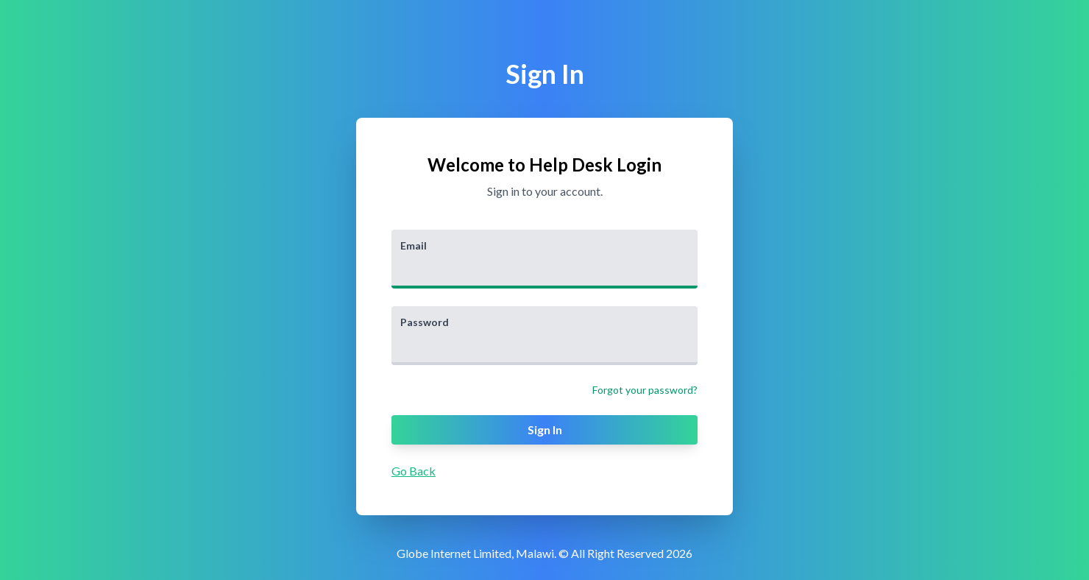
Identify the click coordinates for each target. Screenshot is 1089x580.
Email (413, 245)
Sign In (545, 429)
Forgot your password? (645, 389)
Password (424, 322)
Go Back (413, 471)
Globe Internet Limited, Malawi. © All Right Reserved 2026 (544, 553)
